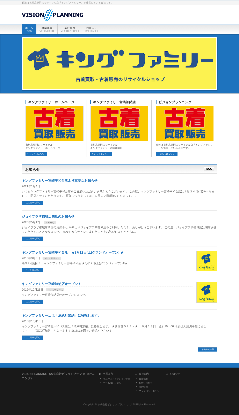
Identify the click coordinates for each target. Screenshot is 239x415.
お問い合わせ (145, 383)
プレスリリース (52, 258)
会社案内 (144, 373)
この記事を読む (33, 202)
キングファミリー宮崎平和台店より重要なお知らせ (59, 180)
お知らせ (50, 222)
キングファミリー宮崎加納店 (114, 102)
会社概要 (143, 378)
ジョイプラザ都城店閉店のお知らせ (48, 216)
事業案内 (108, 373)
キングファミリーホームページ (51, 102)
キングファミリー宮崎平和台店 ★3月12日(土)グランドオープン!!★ (73, 252)
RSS (209, 169)
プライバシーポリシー (150, 391)
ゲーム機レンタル (112, 383)
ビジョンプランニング (175, 102)
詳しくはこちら (37, 154)
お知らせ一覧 (208, 349)
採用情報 (143, 387)
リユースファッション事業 (116, 378)
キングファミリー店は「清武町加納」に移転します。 (61, 315)
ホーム (91, 373)
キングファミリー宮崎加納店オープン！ (51, 284)
